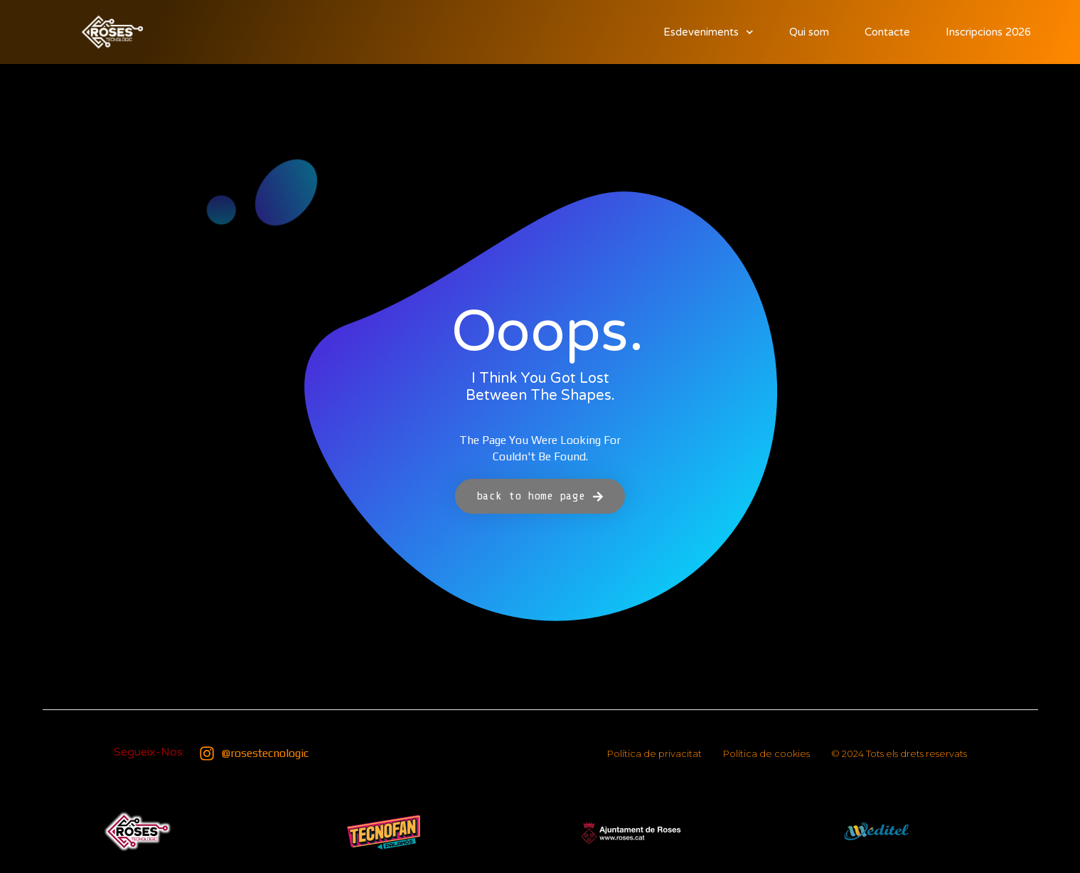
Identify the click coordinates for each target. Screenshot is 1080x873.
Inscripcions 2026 (988, 32)
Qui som (809, 32)
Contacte (887, 32)
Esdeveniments (708, 32)
